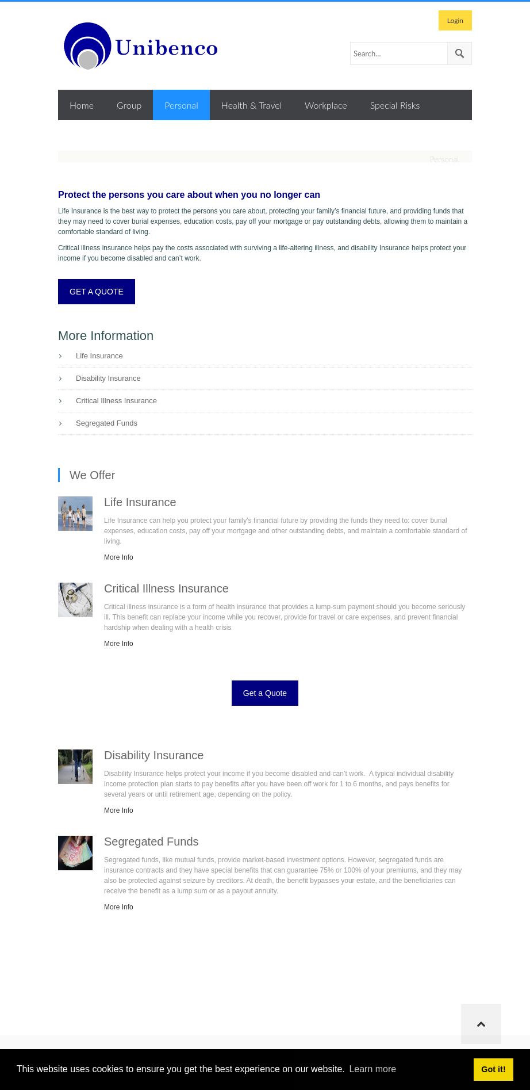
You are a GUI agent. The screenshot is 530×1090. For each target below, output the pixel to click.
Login (455, 20)
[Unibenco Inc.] (144, 46)
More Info (118, 557)
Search (459, 53)
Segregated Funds (106, 423)
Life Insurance (99, 355)
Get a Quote (265, 693)
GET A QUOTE (97, 291)
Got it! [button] (493, 1069)
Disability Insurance (108, 378)
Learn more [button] (372, 1069)
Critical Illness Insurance (116, 400)
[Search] (411, 53)
